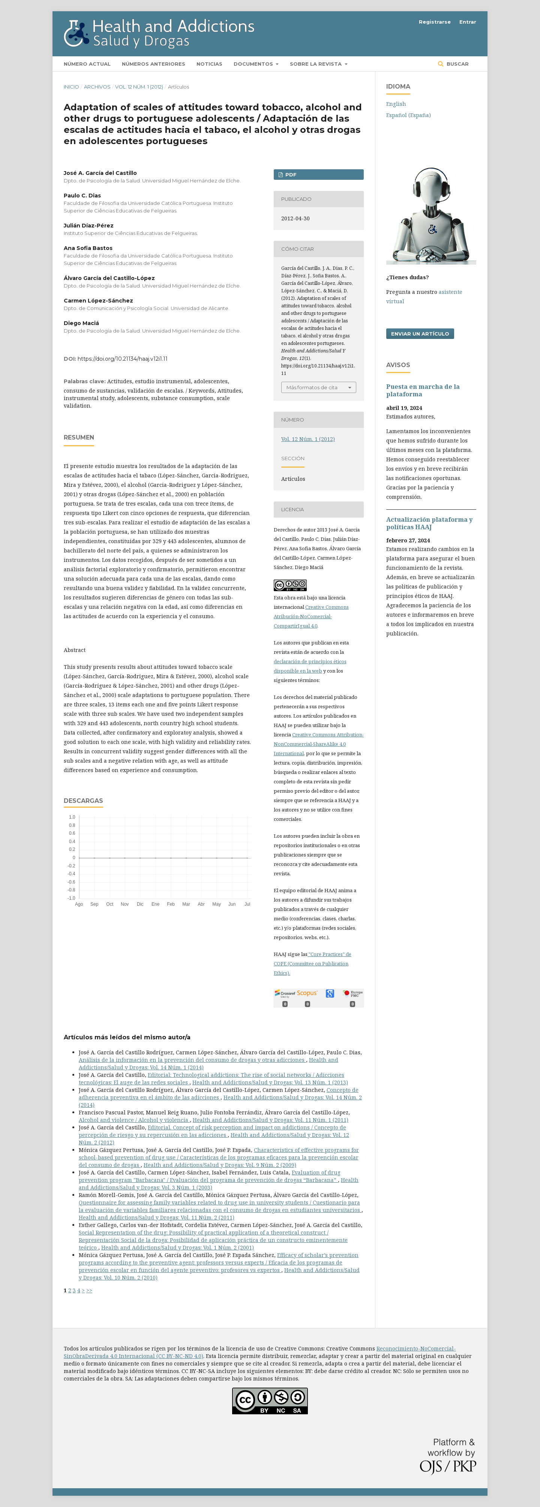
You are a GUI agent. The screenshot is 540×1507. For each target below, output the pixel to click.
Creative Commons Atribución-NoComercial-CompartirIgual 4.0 (311, 616)
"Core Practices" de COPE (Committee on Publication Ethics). (312, 963)
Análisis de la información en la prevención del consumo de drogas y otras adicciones (192, 1059)
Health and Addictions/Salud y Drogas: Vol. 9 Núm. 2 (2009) (220, 1164)
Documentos (254, 64)
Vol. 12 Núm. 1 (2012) (139, 87)
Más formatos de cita (312, 387)
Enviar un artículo (420, 334)
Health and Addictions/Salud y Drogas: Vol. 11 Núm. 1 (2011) (270, 1119)
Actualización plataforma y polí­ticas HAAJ (429, 523)
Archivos (97, 87)
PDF (290, 175)
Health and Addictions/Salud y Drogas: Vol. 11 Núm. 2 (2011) (156, 1217)
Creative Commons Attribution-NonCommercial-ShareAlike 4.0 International (319, 744)
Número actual (87, 64)
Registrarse (435, 22)
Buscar (457, 64)
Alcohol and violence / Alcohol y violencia (134, 1119)
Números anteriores (153, 64)
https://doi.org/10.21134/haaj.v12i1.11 (123, 358)
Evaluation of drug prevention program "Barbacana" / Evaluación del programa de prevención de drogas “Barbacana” (209, 1176)
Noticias (209, 64)
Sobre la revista (316, 64)
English (396, 103)
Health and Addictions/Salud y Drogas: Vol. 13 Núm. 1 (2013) (270, 1082)
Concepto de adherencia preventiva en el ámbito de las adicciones (218, 1093)
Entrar (467, 22)
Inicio (71, 87)
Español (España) (408, 115)
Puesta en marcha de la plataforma (423, 390)
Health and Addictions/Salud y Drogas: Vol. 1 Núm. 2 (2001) (177, 1247)
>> (89, 1290)
